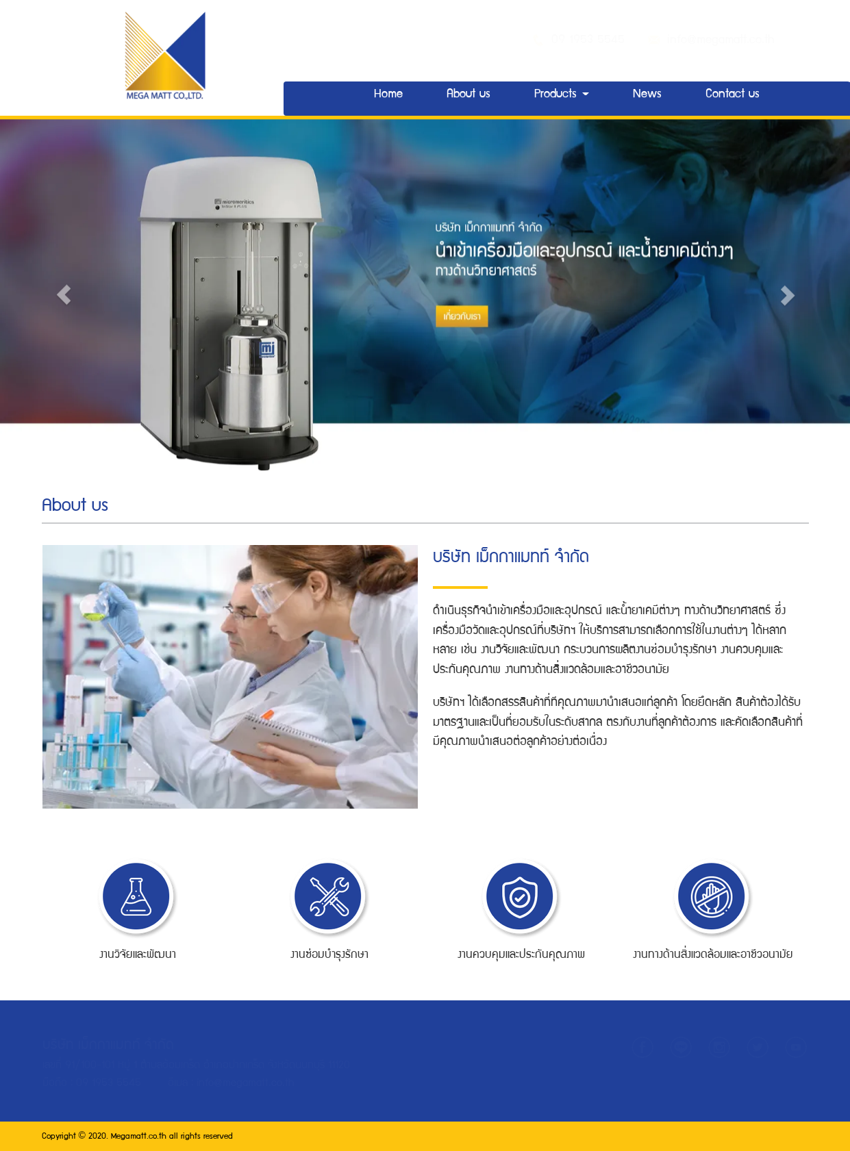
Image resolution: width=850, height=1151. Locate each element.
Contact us (732, 95)
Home (388, 95)
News (647, 95)
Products (561, 95)
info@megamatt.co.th (721, 41)
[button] (63, 289)
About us (468, 95)
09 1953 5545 (591, 41)
